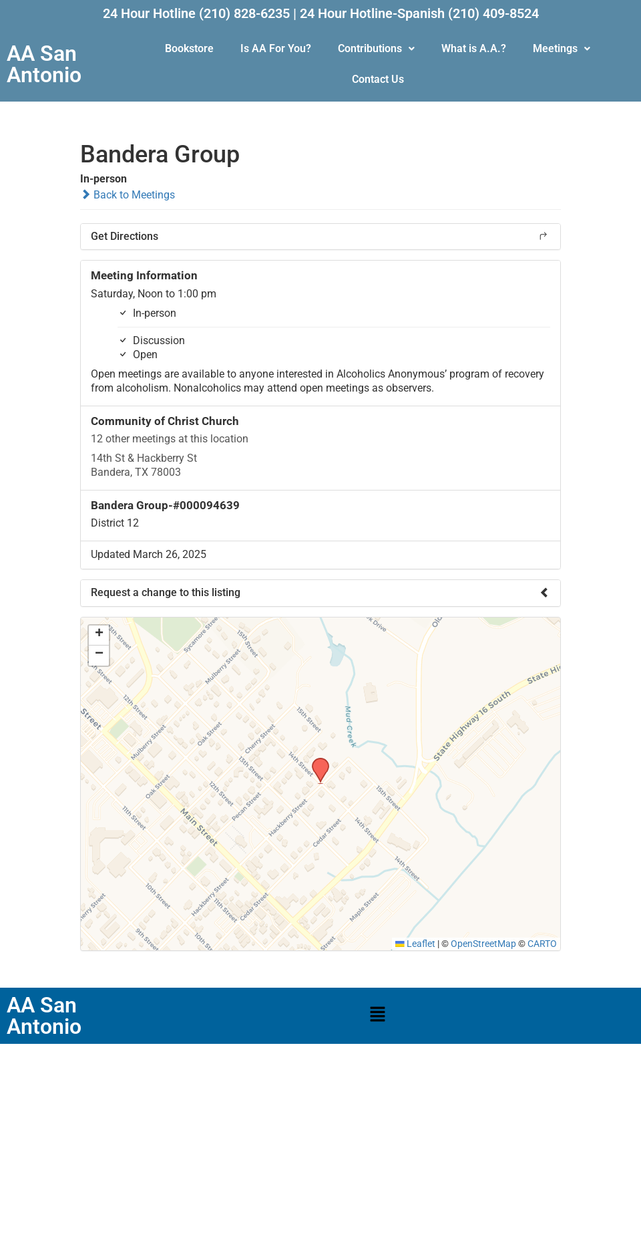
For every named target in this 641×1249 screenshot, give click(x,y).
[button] (376, 48)
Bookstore (189, 48)
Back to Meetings (127, 194)
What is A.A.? (473, 48)
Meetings (561, 48)
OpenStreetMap (483, 943)
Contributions (376, 48)
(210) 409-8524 (493, 13)
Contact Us (378, 79)
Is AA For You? (275, 48)
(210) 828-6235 (244, 13)
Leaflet (415, 943)
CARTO (542, 943)
